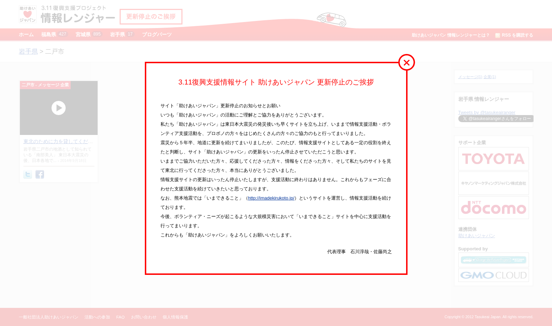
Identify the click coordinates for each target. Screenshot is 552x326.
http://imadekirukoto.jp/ (271, 198)
